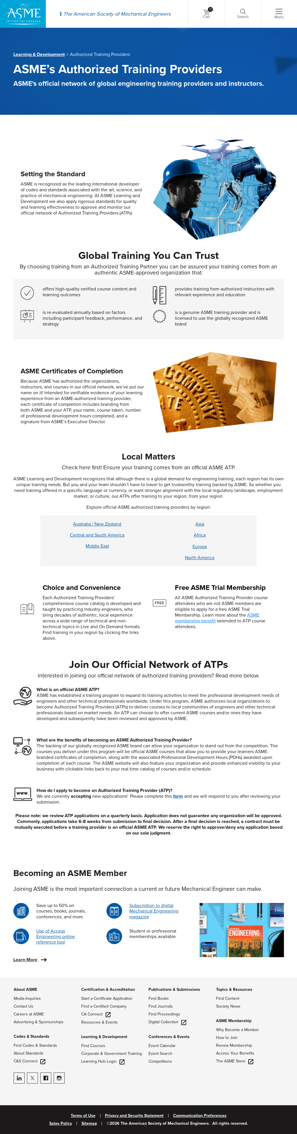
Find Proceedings (164, 1014)
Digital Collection (167, 1021)
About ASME (25, 989)
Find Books (158, 998)
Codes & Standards (31, 1036)
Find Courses (93, 1045)
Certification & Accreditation (108, 989)
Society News (228, 1006)
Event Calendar (162, 1045)
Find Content (227, 998)
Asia (199, 524)
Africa (200, 535)
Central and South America (97, 535)
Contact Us (23, 1006)
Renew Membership (234, 1045)
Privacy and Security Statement (134, 1115)
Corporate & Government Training (111, 1053)
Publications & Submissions (174, 989)
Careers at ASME (29, 1014)
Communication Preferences (200, 1115)
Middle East (97, 546)
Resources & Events (99, 1022)
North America (199, 558)
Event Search (160, 1053)
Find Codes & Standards (35, 1045)
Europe (200, 547)
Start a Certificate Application (107, 998)
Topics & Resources (234, 989)
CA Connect (96, 1014)
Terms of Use (83, 1115)
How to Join (227, 1037)
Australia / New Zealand (97, 524)
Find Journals (160, 1006)
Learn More (25, 960)
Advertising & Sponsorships (39, 1021)
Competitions (160, 1061)
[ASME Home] (23, 14)
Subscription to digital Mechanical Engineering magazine (153, 911)
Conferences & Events (169, 1036)
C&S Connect (29, 1061)
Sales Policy (60, 1123)
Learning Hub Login (102, 1061)
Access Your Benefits (235, 1053)
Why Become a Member (237, 1029)
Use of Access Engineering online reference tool (55, 936)
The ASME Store (234, 1061)
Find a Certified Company (103, 1006)
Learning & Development (39, 54)
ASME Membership (233, 1020)
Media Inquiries (27, 998)
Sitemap (89, 1123)
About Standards (29, 1053)
